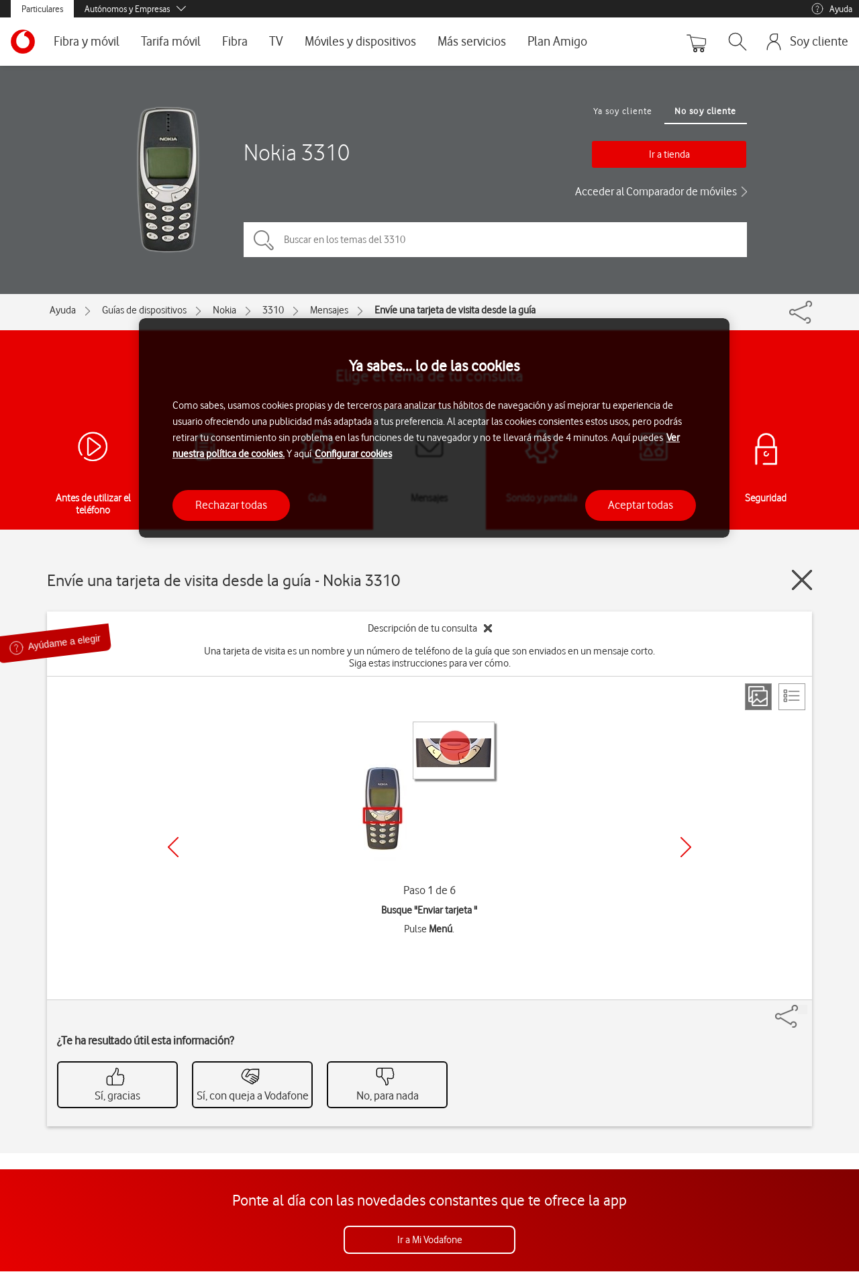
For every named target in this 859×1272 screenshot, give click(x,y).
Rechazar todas (231, 504)
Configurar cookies (353, 454)
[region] (434, 428)
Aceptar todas (640, 504)
